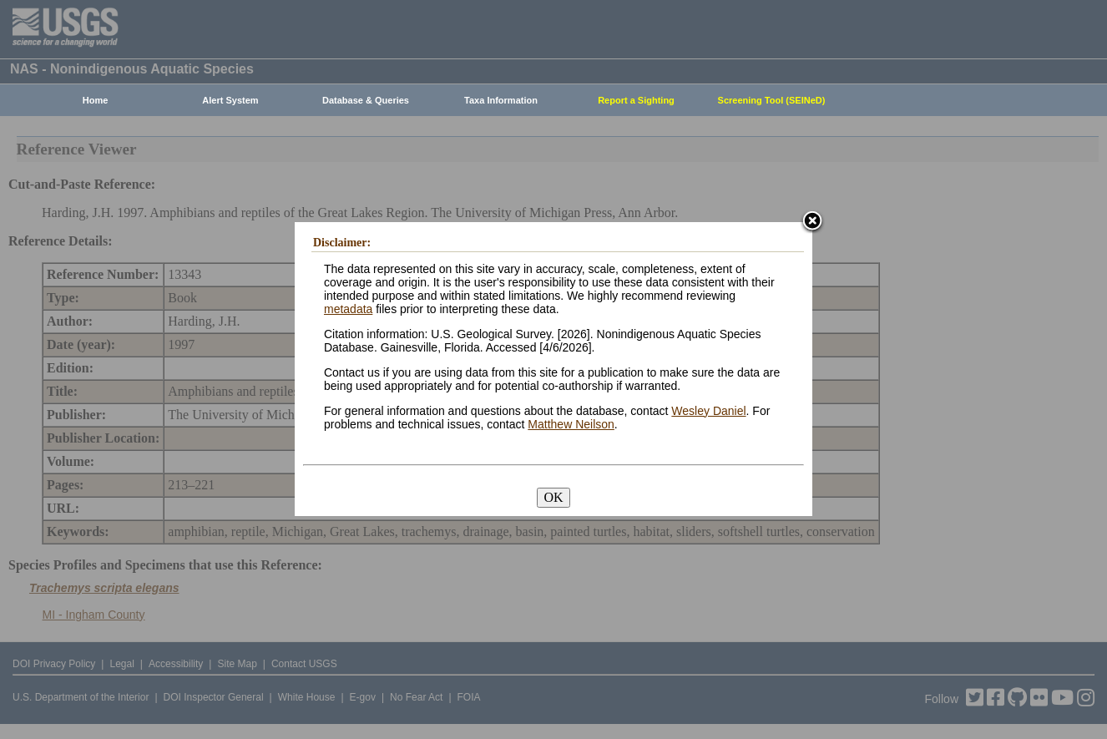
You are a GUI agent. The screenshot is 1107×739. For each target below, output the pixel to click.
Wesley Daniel (708, 411)
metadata (348, 309)
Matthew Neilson (571, 424)
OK (553, 497)
